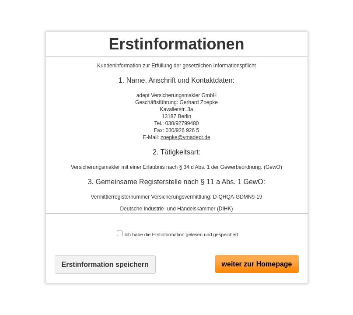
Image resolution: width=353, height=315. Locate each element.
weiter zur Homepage (257, 264)
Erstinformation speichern (105, 264)
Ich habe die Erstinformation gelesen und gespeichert (177, 234)
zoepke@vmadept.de (185, 137)
